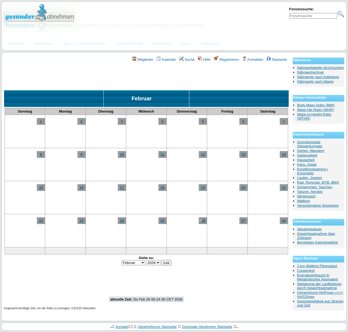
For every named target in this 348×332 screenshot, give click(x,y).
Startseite (276, 60)
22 (41, 221)
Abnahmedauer (309, 229)
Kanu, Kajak (307, 164)
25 (162, 221)
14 (284, 154)
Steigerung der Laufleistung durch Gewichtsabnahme (319, 286)
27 (243, 221)
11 (162, 154)
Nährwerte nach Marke (315, 81)
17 (122, 188)
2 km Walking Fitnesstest (317, 266)
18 (162, 188)
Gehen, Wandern (310, 151)
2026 (157, 99)
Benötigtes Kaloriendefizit (317, 242)
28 (284, 221)
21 (284, 188)
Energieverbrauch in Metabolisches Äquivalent (317, 277)
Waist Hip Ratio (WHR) (315, 110)
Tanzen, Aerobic (310, 192)
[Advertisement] (146, 77)
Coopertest (306, 271)
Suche (187, 60)
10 (122, 154)
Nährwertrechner (310, 72)
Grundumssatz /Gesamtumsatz (309, 144)
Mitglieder (142, 60)
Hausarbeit (305, 160)
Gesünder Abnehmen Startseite (207, 327)
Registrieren (226, 60)
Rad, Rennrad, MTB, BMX (318, 182)
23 (81, 221)
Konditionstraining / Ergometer (312, 171)
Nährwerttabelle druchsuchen (320, 68)
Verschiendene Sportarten (318, 205)
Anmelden (253, 60)
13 (243, 154)
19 (203, 188)
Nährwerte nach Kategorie (318, 77)
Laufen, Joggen (309, 178)
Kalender (166, 60)
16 (81, 188)
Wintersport (306, 196)
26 (203, 221)
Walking (303, 201)
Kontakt (122, 327)
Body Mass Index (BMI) (316, 105)
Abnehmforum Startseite (157, 327)
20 (243, 188)
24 (122, 221)
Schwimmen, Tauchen (314, 187)
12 (203, 154)
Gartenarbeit (307, 155)
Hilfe (204, 60)
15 (41, 188)
